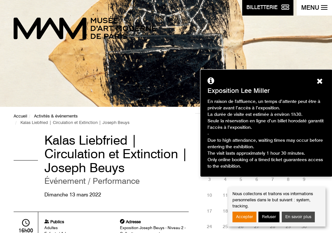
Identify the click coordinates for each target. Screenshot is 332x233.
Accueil (20, 116)
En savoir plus (298, 217)
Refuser (269, 217)
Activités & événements (55, 116)
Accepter (244, 217)
